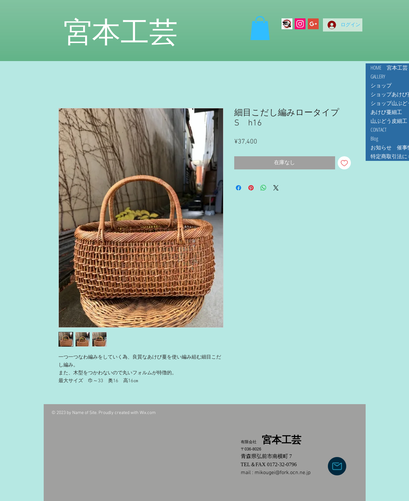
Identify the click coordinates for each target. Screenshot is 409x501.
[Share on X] (276, 188)
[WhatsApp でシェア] (263, 188)
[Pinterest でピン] (251, 188)
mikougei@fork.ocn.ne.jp (283, 472)
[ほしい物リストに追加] (344, 162)
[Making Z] (287, 23)
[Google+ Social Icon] (313, 23)
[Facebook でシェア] (238, 188)
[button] (260, 28)
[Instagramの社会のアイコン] (300, 23)
